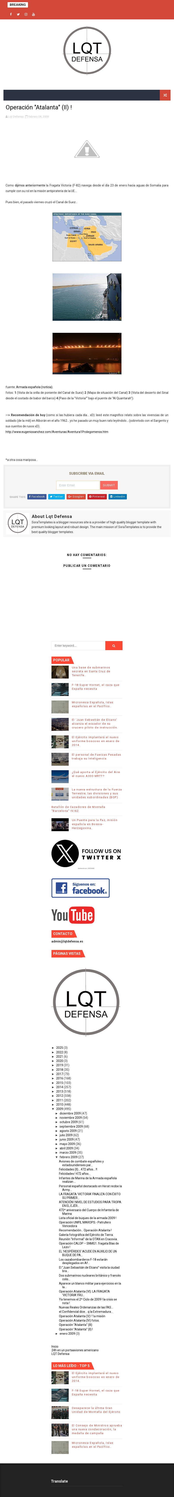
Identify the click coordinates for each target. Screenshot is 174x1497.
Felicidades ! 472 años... (74, 1173)
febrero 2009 (69, 1157)
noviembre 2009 (71, 1117)
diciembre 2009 (70, 1113)
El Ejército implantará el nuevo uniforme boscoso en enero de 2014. (96, 741)
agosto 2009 (68, 1131)
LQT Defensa (60, 1354)
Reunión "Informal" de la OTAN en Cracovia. (88, 1239)
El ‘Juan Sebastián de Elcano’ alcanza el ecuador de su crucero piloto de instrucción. (95, 723)
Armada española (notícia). (34, 387)
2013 (60, 1091)
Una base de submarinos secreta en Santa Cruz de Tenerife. (91, 671)
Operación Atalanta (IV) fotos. (79, 1320)
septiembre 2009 (72, 1126)
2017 (60, 1074)
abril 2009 (67, 1148)
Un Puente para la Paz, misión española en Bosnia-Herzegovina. (95, 823)
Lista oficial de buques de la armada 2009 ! (87, 1218)
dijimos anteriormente (30, 185)
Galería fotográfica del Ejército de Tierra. (86, 1235)
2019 (60, 1065)
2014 (60, 1087)
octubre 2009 (69, 1122)
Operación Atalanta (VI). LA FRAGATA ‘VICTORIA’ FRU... (84, 1293)
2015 (60, 1083)
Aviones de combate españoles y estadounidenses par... (81, 1163)
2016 (60, 1078)
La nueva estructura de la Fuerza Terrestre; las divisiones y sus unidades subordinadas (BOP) (97, 793)
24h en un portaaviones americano (75, 1350)
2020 (60, 1061)
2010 (60, 1104)
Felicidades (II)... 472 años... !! (78, 1169)
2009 (60, 1109)
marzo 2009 (68, 1152)
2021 (60, 1056)
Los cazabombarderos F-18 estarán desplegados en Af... (83, 1261)
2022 (60, 1052)
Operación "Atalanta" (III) (75, 1325)
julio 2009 (66, 1135)
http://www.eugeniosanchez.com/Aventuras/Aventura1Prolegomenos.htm (57, 432)
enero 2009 (68, 1333)
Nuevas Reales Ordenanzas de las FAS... (86, 1307)
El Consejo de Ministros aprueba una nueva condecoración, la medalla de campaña (97, 1429)
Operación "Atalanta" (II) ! (76, 1329)
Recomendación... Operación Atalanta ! (85, 1230)
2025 (60, 1047)
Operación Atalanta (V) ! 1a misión (82, 1316)
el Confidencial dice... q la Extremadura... (86, 1311)
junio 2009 (67, 1139)
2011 (60, 1100)
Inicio (54, 1346)
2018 (60, 1069)
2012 (60, 1095)
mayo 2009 (68, 1144)
